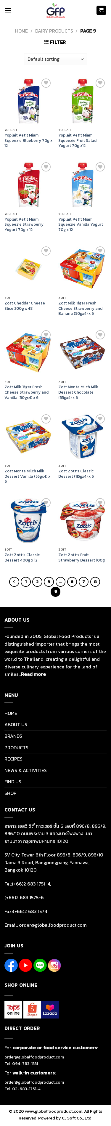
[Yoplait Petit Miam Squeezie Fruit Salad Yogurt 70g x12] (82, 101)
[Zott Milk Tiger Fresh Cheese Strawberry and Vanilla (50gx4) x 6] (28, 353)
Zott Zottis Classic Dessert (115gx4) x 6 (76, 474)
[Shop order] (55, 59)
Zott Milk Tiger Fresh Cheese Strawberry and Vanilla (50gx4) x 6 (26, 392)
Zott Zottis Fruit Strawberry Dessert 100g (81, 557)
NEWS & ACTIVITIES (25, 770)
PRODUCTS (16, 747)
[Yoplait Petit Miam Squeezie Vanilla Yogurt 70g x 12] (82, 185)
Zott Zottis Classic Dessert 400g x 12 (22, 557)
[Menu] (8, 10)
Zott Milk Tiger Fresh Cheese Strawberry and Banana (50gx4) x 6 (80, 308)
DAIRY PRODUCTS (54, 30)
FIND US (12, 781)
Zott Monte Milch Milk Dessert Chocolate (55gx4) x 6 (78, 392)
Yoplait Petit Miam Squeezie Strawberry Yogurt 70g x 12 (24, 224)
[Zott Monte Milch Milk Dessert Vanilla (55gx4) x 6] (28, 437)
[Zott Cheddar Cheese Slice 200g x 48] (28, 269)
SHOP (10, 793)
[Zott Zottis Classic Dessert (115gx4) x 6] (82, 437)
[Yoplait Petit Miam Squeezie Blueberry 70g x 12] (28, 101)
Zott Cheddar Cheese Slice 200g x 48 (24, 306)
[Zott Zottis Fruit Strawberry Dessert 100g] (82, 521)
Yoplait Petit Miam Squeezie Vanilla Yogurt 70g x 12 (80, 224)
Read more (33, 674)
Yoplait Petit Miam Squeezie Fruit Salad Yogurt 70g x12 (77, 140)
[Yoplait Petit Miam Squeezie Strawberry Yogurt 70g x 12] (28, 185)
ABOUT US (15, 724)
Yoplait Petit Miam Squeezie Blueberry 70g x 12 (28, 140)
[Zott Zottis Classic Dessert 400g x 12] (28, 521)
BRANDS (13, 736)
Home (21, 30)
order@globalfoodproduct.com (34, 1057)
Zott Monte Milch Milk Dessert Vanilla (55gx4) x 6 (27, 476)
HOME (10, 713)
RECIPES (13, 758)
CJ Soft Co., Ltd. (77, 1118)
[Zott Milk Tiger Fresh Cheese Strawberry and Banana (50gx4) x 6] (82, 269)
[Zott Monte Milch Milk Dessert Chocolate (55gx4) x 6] (82, 353)
